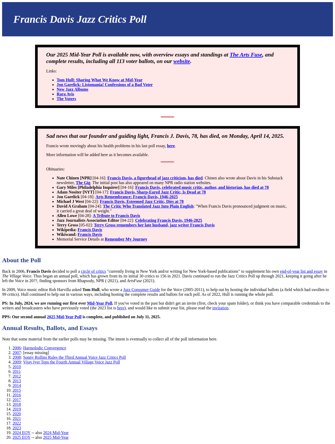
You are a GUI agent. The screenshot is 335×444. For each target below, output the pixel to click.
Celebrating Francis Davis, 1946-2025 (168, 220)
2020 (17, 414)
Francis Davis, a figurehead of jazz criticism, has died (155, 178)
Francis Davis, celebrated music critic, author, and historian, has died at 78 (202, 187)
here (171, 146)
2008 (17, 357)
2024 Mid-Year (56, 432)
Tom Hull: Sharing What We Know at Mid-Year (99, 80)
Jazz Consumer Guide (141, 289)
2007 (17, 352)
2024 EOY (21, 432)
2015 (17, 390)
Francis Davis (90, 229)
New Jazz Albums (72, 89)
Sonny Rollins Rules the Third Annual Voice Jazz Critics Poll (74, 357)
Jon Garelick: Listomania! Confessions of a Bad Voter (105, 84)
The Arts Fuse (246, 55)
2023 (17, 428)
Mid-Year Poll (99, 303)
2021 (17, 418)
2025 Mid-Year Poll (64, 317)
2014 (17, 385)
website (182, 61)
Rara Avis (65, 94)
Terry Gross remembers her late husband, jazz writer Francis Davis (154, 225)
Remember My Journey (126, 239)
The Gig (83, 182)
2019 (17, 409)
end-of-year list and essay (301, 271)
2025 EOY (21, 437)
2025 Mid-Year (56, 437)
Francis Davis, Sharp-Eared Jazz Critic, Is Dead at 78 (158, 192)
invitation (220, 308)
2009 (17, 362)
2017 (17, 399)
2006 (17, 348)
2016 (17, 395)
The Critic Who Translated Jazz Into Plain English (148, 206)
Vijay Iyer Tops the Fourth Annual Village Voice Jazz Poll (71, 362)
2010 (17, 367)
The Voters (66, 98)
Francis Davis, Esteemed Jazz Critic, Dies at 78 (141, 201)
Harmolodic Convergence (44, 348)
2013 (17, 381)
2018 (17, 404)
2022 (17, 423)
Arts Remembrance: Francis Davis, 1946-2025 (137, 197)
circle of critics (93, 271)
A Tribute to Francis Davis (116, 215)
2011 (17, 371)
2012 (17, 376)
